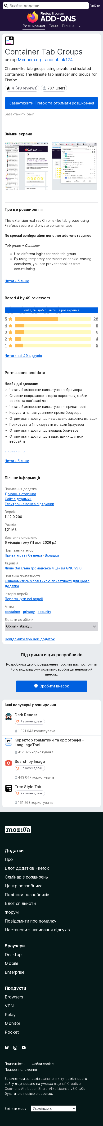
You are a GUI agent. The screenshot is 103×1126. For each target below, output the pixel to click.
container (12, 612)
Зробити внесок (51, 686)
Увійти (95, 6)
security (44, 612)
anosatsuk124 (59, 59)
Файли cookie (43, 1064)
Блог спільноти (20, 903)
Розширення (33, 26)
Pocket (12, 1032)
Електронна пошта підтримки (29, 504)
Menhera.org (30, 59)
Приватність (15, 1064)
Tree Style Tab (28, 787)
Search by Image (30, 761)
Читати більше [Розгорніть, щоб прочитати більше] (17, 281)
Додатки (14, 850)
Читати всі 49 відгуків (23, 356)
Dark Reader (26, 715)
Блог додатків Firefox (27, 868)
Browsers (14, 996)
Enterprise (14, 972)
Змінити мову (15, 1108)
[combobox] (46, 5)
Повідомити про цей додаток (30, 639)
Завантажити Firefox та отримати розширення (51, 103)
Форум (12, 912)
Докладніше (15, 452)
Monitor (12, 1023)
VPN (9, 1005)
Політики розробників (27, 894)
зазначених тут (53, 1079)
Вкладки (52, 555)
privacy (29, 612)
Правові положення (21, 1069)
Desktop (13, 954)
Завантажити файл (20, 114)
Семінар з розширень (26, 876)
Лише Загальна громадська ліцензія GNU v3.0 (43, 568)
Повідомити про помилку (30, 921)
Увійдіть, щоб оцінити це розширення (51, 310)
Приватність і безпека (23, 555)
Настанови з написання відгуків (37, 929)
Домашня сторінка (20, 494)
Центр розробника (23, 885)
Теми (53, 26)
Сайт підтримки (18, 499)
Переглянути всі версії (24, 599)
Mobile (11, 963)
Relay (10, 1014)
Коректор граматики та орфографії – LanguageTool (49, 742)
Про (9, 859)
